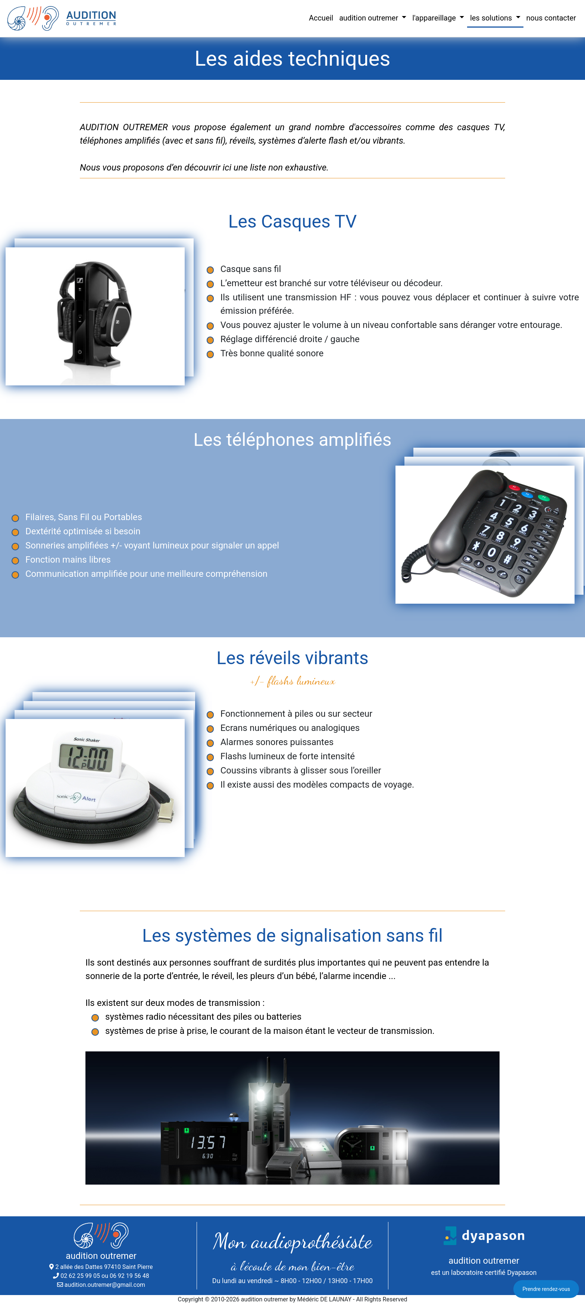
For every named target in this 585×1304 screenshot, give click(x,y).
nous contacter (551, 17)
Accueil (321, 17)
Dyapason (521, 1272)
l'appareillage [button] (435, 17)
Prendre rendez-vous (546, 1289)
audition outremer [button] (369, 17)
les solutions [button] (492, 17)
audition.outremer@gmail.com (105, 1284)
